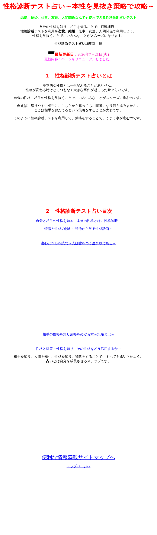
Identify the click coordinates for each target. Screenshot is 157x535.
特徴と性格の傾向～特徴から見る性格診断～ (78, 228)
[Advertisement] (78, 164)
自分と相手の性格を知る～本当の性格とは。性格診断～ (78, 221)
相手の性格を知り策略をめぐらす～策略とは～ (78, 334)
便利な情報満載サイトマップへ (78, 457)
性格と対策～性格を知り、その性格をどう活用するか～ (78, 348)
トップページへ (78, 466)
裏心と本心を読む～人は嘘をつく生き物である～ (78, 243)
